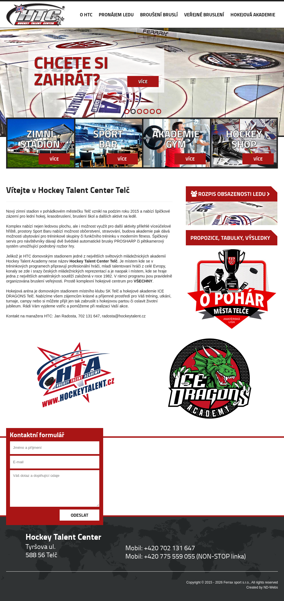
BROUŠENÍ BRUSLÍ (159, 14)
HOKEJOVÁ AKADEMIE (252, 14)
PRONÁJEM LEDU (116, 14)
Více (143, 81)
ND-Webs (270, 587)
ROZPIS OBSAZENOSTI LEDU (231, 205)
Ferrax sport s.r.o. (237, 582)
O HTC (86, 14)
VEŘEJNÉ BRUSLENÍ (204, 14)
